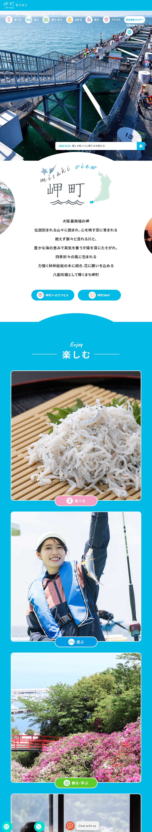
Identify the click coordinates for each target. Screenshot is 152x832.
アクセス (112, 21)
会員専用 (115, 818)
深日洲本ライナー (134, 21)
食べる (13, 21)
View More (76, 594)
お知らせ (81, 813)
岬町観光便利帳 (119, 802)
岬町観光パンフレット (88, 807)
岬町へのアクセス (53, 295)
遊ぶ (32, 21)
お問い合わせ (118, 813)
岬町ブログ (116, 807)
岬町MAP (99, 295)
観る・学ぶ (52, 21)
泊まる (74, 21)
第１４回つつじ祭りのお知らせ (82, 145)
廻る (92, 21)
